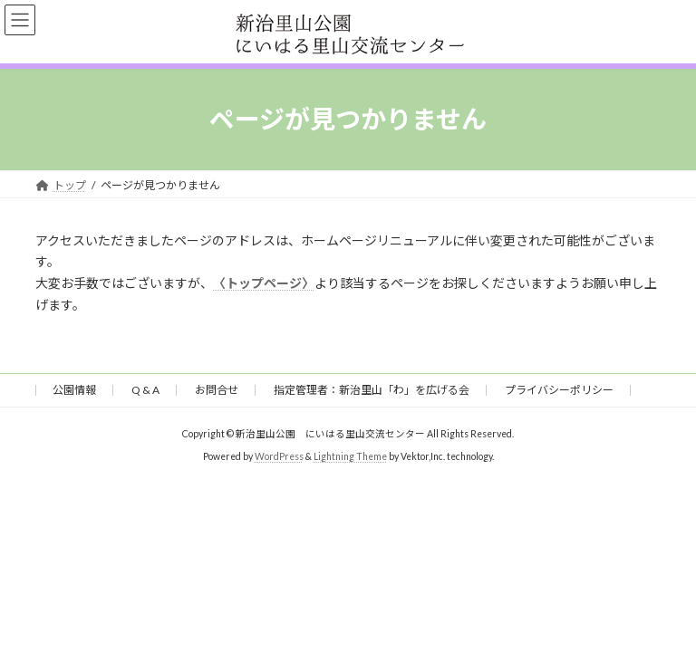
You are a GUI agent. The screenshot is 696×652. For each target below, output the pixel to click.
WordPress (279, 456)
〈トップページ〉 (263, 283)
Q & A (145, 390)
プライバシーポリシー (559, 390)
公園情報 (74, 390)
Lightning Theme (350, 456)
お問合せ (216, 390)
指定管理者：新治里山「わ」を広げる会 (371, 390)
